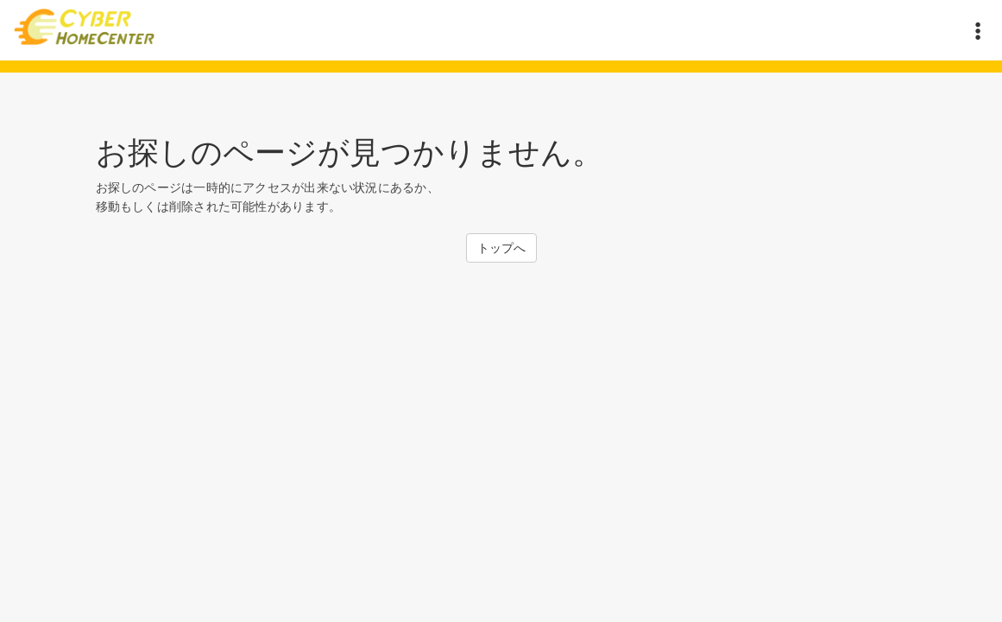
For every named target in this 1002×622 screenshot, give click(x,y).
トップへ (501, 247)
